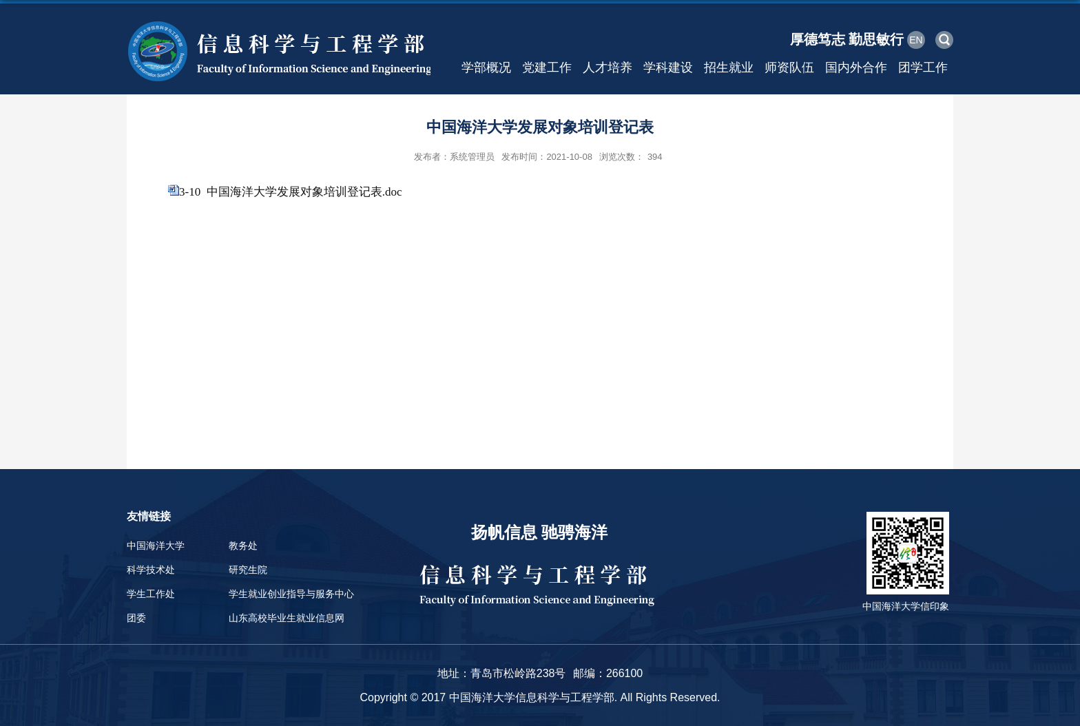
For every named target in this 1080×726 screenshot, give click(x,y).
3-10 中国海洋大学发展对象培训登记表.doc (290, 191)
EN (915, 39)
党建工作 (547, 67)
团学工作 (923, 67)
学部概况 (486, 67)
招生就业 (729, 67)
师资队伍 (789, 67)
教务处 (243, 545)
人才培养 (607, 67)
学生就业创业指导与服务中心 (291, 593)
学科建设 (668, 67)
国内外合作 (856, 67)
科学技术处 (151, 569)
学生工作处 (151, 593)
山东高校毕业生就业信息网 (286, 617)
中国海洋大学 (156, 545)
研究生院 (248, 569)
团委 (136, 617)
